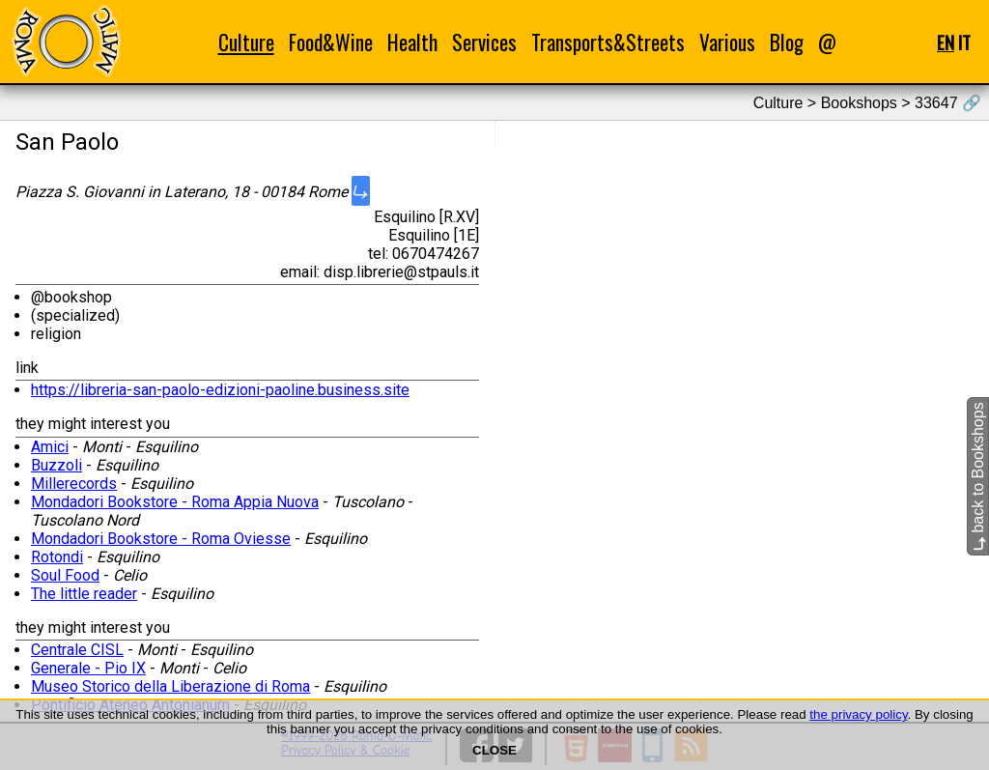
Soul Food (65, 575)
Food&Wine (331, 42)
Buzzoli (56, 465)
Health (412, 42)
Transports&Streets (608, 42)
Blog (787, 42)
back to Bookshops (978, 476)
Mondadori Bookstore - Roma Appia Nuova (175, 502)
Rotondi (57, 557)
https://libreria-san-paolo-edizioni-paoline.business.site (220, 390)
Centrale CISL (77, 650)
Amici (50, 447)
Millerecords (74, 483)
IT (964, 42)
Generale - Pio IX (88, 668)
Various (727, 42)
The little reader (84, 594)
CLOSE (494, 750)
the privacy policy (858, 714)
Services (484, 42)
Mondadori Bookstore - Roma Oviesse (161, 538)
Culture (246, 42)
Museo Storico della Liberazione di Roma (170, 686)
